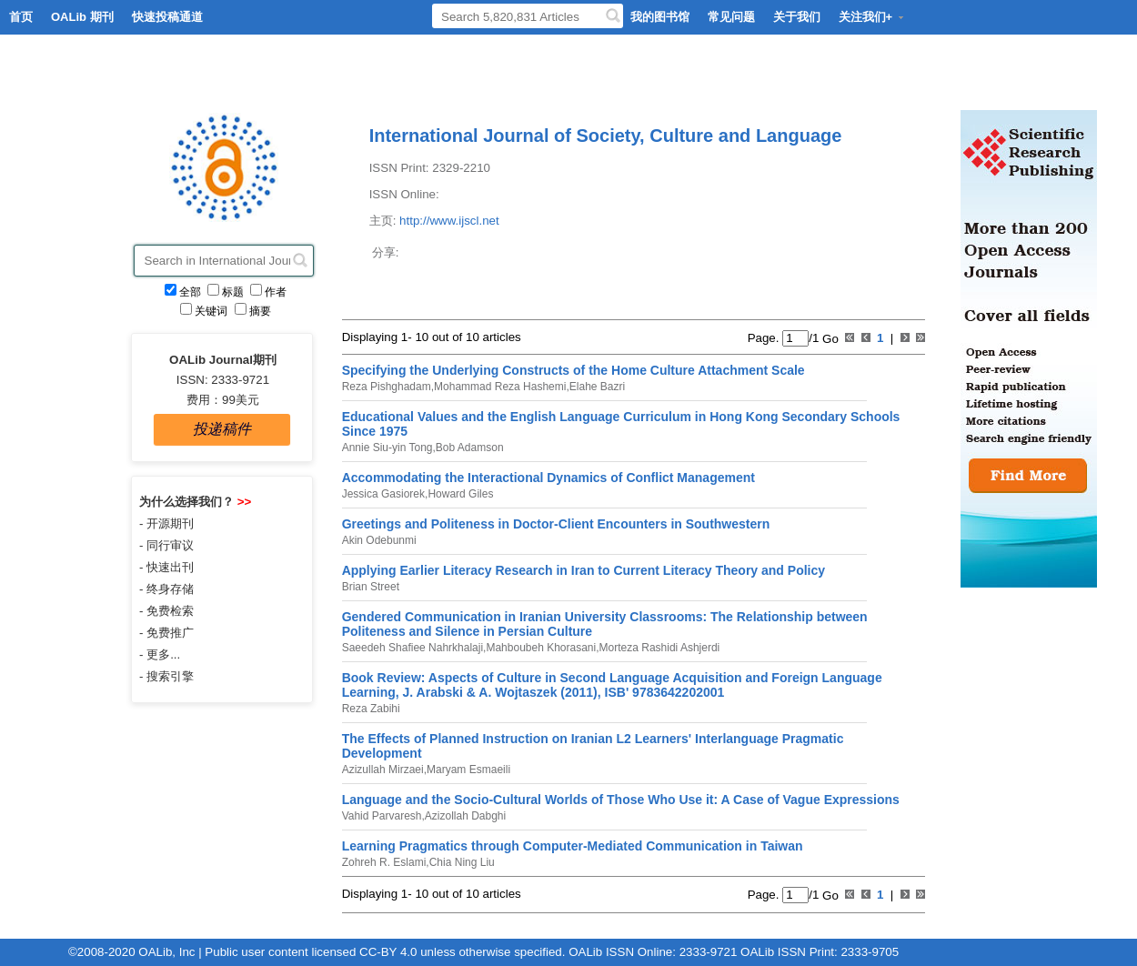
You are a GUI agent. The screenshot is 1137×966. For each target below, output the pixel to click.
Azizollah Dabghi (465, 816)
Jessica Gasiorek (383, 494)
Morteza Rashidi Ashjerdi (659, 647)
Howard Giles (460, 494)
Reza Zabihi (371, 708)
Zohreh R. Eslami (384, 862)
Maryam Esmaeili (468, 769)
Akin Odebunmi (379, 540)
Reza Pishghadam (386, 386)
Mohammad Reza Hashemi (500, 386)
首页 (21, 17)
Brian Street (370, 586)
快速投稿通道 (167, 17)
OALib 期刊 (82, 17)
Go (828, 338)
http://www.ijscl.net (449, 220)
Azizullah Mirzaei (383, 769)
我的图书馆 (659, 17)
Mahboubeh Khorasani (541, 647)
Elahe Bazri (597, 386)
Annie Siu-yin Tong (387, 447)
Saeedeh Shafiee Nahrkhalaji (412, 647)
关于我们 (796, 17)
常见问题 (731, 17)
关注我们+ (872, 17)
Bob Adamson (470, 447)
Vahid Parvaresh (382, 816)
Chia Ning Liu (462, 862)
